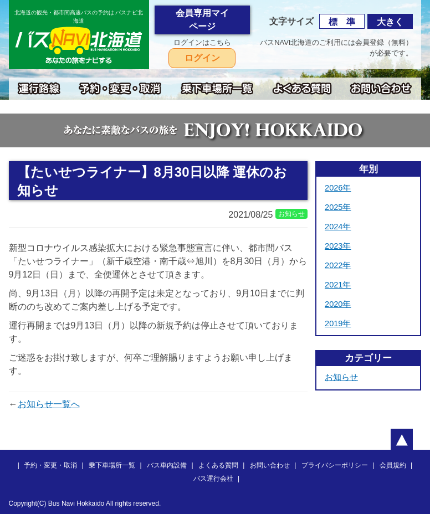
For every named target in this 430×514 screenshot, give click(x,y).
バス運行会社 (213, 478)
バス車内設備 (167, 465)
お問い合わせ (270, 465)
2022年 (338, 265)
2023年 (338, 245)
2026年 (338, 187)
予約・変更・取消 (50, 465)
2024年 (338, 226)
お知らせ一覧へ (49, 404)
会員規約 (393, 465)
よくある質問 (218, 465)
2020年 (338, 304)
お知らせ (341, 377)
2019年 (338, 323)
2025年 (338, 207)
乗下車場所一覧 (112, 465)
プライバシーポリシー (334, 465)
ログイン (202, 58)
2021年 (338, 284)
